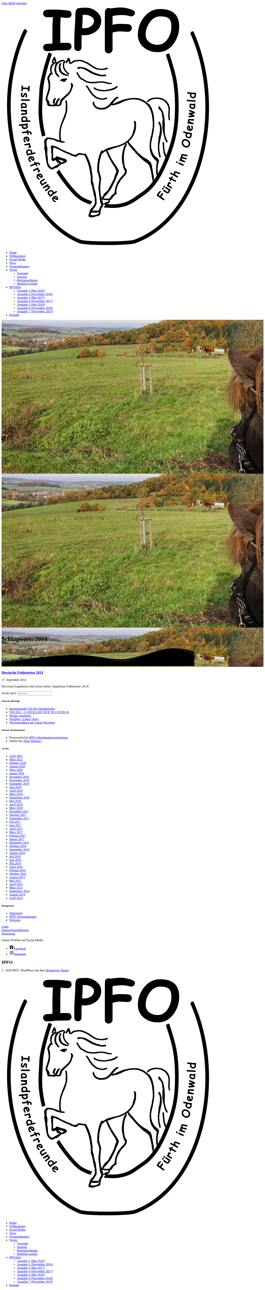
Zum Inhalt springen (14, 3)
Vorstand (22, 273)
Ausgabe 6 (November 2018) (35, 308)
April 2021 (16, 756)
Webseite (14, 920)
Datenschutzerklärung (15, 930)
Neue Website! (32, 741)
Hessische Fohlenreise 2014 (22, 672)
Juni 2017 (15, 825)
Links (5, 926)
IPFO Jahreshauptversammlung (48, 737)
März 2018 (16, 808)
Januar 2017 (16, 839)
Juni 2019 (15, 787)
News (12, 263)
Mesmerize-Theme (57, 970)
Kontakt (14, 314)
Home (13, 252)
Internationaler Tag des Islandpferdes (32, 708)
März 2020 (16, 769)
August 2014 (17, 894)
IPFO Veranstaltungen (22, 916)
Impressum (8, 933)
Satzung (22, 276)
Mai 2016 (15, 863)
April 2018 (16, 804)
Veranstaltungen (19, 266)
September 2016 (19, 849)
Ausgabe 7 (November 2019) (35, 311)
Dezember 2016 (19, 842)
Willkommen (17, 256)
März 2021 (16, 759)
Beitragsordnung (27, 280)
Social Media (17, 259)
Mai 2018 (15, 801)
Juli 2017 (15, 821)
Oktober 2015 (17, 873)
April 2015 (16, 884)
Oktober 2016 (17, 846)
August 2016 (17, 853)
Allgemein (15, 913)
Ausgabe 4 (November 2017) (35, 301)
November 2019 (19, 780)
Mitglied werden (27, 283)
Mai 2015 (15, 880)
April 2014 (16, 898)
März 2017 (16, 832)
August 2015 (17, 877)
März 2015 (16, 887)
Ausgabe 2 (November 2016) (35, 294)
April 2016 (16, 866)
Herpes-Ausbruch (20, 715)
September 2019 (19, 783)
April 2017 (16, 828)
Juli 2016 (15, 856)
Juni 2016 (15, 860)
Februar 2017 (17, 835)
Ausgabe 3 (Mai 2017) (31, 297)
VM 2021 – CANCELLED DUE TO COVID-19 (39, 712)
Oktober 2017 (17, 815)
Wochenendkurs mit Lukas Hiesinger (32, 722)
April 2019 (16, 790)
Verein (13, 269)
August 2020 (17, 766)
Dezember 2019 (19, 776)
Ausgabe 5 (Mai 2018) (31, 304)
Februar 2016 (17, 870)
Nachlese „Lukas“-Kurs (24, 719)
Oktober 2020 (17, 763)
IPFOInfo (15, 287)
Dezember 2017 (19, 811)
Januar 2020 (16, 773)
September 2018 (19, 797)
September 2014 (19, 891)
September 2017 (19, 818)
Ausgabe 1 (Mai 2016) (31, 290)
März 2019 (16, 794)
